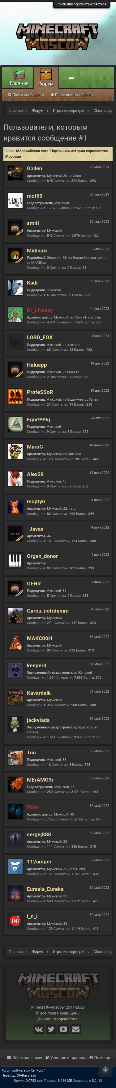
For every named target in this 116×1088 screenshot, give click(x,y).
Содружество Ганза (82, 400)
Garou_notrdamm (48, 611)
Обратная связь (24, 1057)
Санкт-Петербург (88, 317)
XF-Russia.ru (26, 1075)
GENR (34, 583)
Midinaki (37, 250)
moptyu (36, 501)
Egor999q (38, 419)
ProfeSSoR (40, 392)
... (74, 509)
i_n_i (32, 916)
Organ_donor (42, 556)
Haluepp (37, 365)
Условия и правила (66, 1057)
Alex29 (35, 474)
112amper (39, 861)
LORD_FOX (40, 337)
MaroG (35, 447)
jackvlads (38, 720)
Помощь (99, 1057)
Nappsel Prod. (66, 1019)
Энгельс (74, 454)
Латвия (33, 732)
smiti (33, 223)
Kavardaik (39, 693)
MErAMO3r (40, 780)
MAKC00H (39, 638)
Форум (46, 84)
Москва (73, 372)
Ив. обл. (79, 869)
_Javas (35, 529)
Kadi (32, 283)
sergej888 (39, 834)
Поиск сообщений (26, 95)
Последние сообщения (73, 95)
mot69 (35, 196)
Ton (31, 752)
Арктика (73, 345)
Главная (19, 83)
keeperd (36, 665)
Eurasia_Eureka (45, 889)
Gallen (34, 168)
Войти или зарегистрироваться (81, 4)
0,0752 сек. (34, 1081)
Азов (77, 176)
